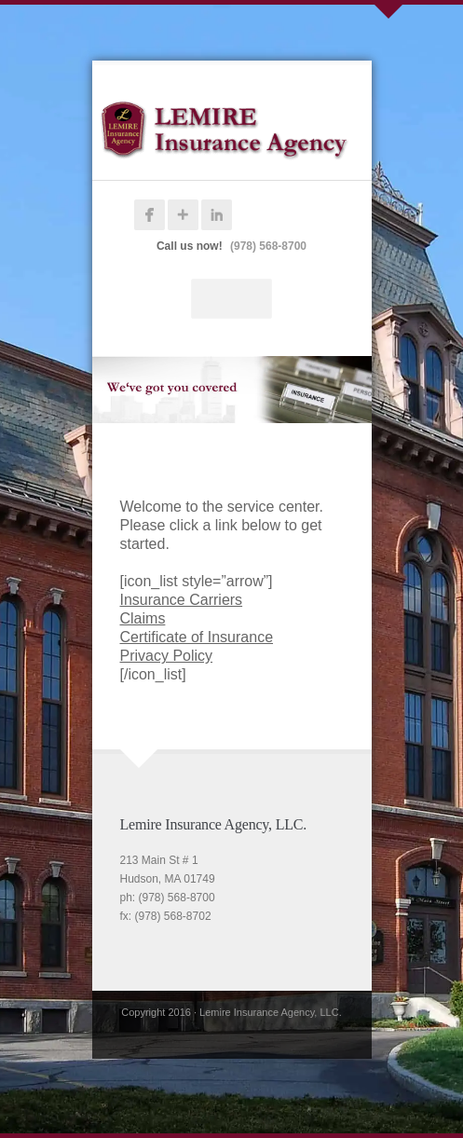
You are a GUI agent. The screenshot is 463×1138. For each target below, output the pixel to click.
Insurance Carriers (181, 600)
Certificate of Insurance (197, 637)
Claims (143, 618)
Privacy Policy (166, 656)
